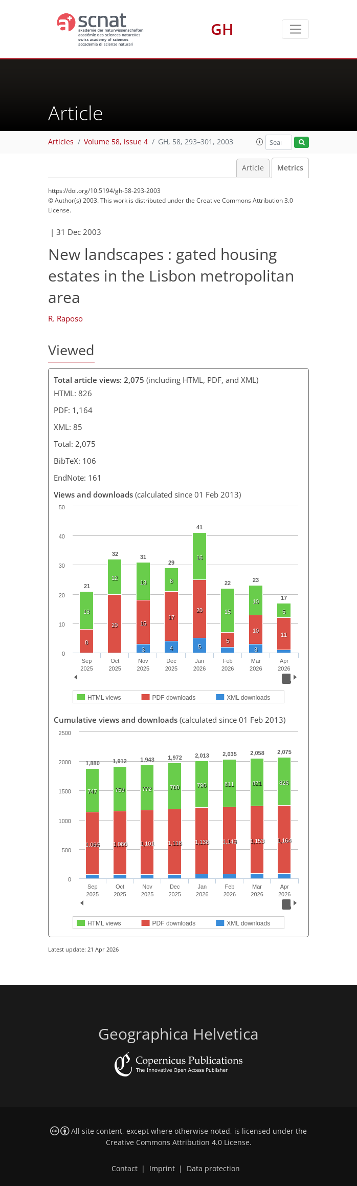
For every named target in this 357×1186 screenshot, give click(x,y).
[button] (259, 141)
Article (253, 167)
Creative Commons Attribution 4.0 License (178, 1142)
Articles (61, 141)
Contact (124, 1168)
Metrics (290, 167)
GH (222, 28)
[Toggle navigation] (295, 29)
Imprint (162, 1168)
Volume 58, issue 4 (116, 141)
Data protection (213, 1168)
